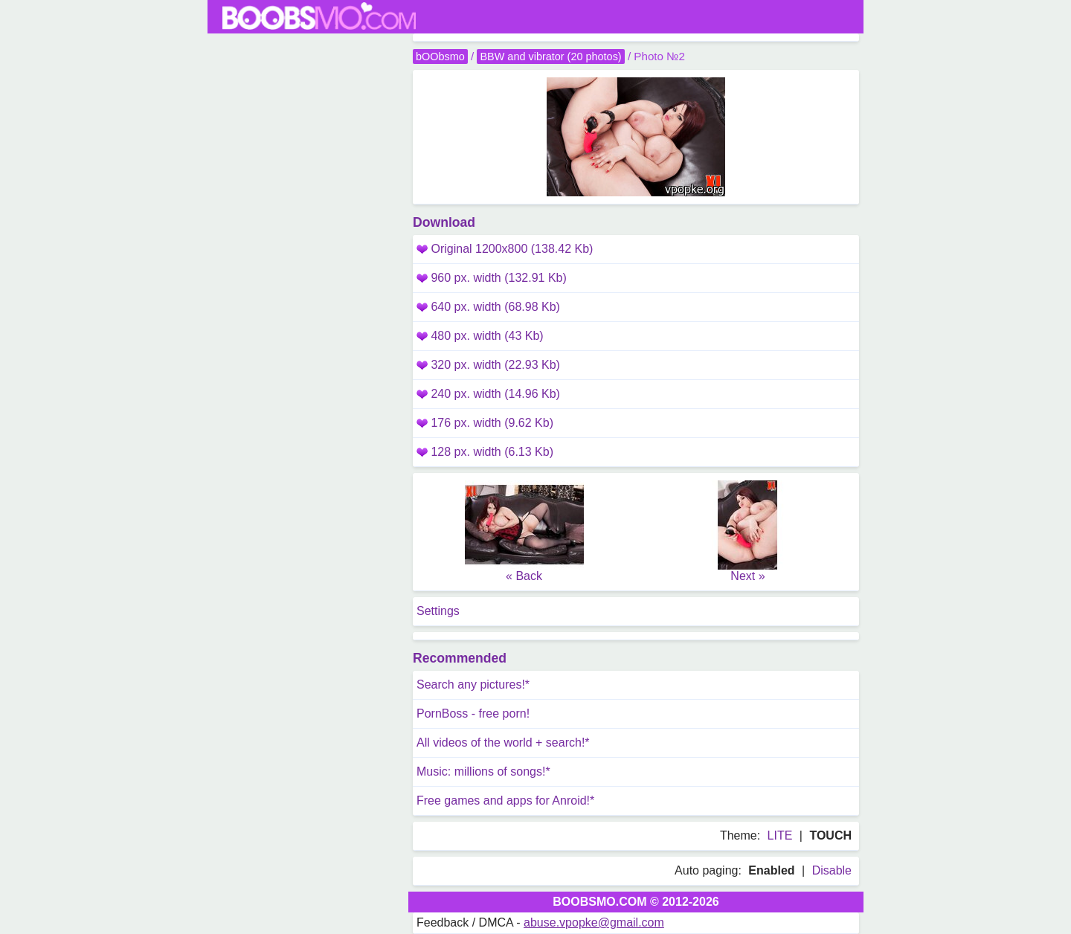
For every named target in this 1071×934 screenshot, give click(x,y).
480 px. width (480, 335)
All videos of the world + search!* (503, 742)
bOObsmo (440, 56)
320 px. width (488, 364)
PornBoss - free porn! (473, 713)
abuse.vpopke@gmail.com (594, 922)
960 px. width (491, 277)
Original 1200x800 (504, 248)
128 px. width (484, 451)
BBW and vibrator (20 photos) (550, 56)
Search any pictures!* (473, 684)
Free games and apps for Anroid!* (505, 800)
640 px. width (488, 306)
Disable (832, 870)
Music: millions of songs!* (483, 771)
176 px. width (484, 422)
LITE (780, 835)
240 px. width (488, 393)
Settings (438, 611)
